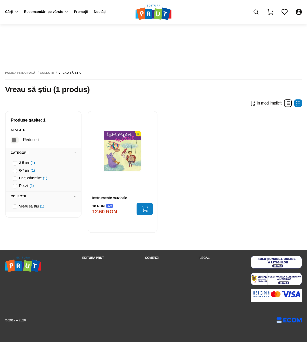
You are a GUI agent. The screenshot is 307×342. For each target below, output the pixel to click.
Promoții (81, 12)
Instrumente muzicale (109, 198)
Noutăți (99, 12)
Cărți (11, 12)
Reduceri (30, 140)
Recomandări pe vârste (46, 12)
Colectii (47, 72)
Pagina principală (20, 72)
